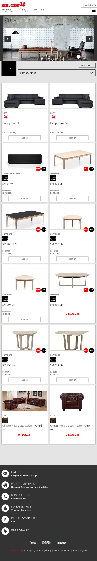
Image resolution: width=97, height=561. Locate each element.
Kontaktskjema (80, 550)
